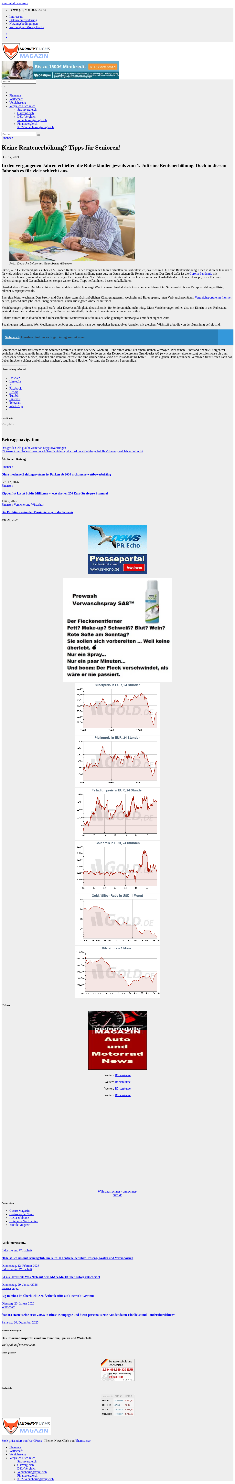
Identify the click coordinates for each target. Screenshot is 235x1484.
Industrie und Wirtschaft (17, 1250)
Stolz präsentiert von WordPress (22, 1440)
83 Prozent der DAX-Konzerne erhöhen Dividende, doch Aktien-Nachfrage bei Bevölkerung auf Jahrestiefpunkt (72, 451)
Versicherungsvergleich (32, 120)
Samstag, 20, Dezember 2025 (20, 1322)
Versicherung (17, 102)
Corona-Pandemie (200, 273)
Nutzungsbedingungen (23, 23)
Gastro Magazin (19, 1210)
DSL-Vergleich (26, 116)
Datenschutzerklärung (23, 20)
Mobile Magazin (19, 1224)
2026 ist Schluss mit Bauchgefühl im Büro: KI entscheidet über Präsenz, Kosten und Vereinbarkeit (67, 1258)
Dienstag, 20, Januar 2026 (18, 1303)
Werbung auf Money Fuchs (26, 27)
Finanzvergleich (27, 123)
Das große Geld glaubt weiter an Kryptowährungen (34, 447)
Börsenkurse (123, 1075)
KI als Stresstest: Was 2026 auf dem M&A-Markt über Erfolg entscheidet (51, 1277)
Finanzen (15, 95)
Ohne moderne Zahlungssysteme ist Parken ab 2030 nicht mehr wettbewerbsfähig (56, 474)
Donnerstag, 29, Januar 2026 (20, 1284)
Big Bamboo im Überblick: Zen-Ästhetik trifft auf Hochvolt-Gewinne (48, 1295)
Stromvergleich (27, 109)
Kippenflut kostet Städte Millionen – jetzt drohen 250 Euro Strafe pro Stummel (55, 493)
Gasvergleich (25, 113)
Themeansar (83, 1440)
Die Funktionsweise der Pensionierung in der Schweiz (37, 512)
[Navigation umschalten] (3, 86)
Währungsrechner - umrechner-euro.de (117, 1193)
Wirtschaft (16, 99)
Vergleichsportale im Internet (213, 297)
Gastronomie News (21, 1214)
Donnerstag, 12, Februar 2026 (20, 1265)
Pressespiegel (10, 1288)
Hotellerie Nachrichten (23, 1221)
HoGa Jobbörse (19, 1217)
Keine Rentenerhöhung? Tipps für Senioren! (61, 147)
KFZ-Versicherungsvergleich (35, 127)
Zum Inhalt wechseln (15, 3)
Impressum (16, 16)
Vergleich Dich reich (22, 106)
